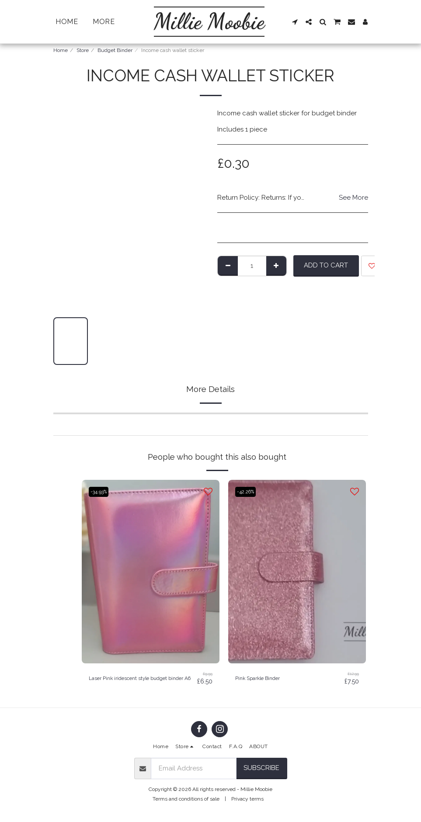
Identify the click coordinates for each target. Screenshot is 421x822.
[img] (150, 571)
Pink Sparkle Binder (265, 678)
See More (353, 197)
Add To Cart (326, 265)
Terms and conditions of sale (186, 803)
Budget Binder (114, 50)
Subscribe (261, 772)
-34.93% (101, 492)
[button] (295, 21)
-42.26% (248, 492)
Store (83, 50)
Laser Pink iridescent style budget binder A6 (141, 680)
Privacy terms (247, 803)
